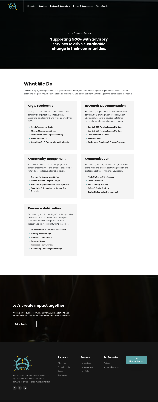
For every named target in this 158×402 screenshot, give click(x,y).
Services (78, 33)
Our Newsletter (136, 360)
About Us (62, 363)
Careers (61, 371)
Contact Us (62, 375)
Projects (107, 363)
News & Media (64, 367)
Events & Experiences (112, 367)
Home (68, 33)
